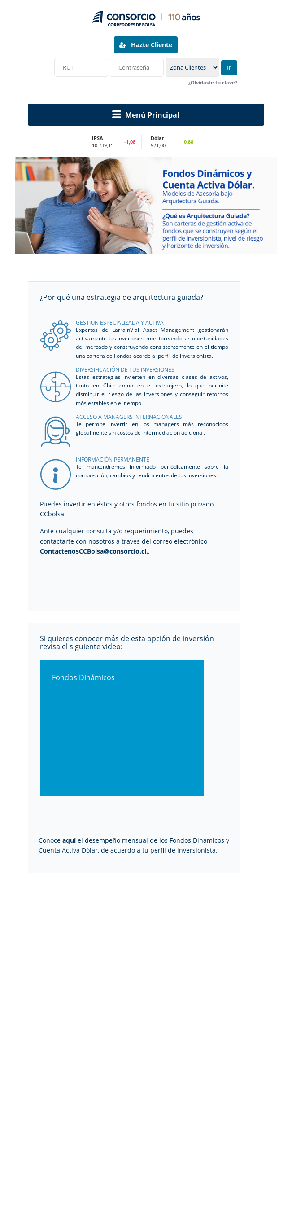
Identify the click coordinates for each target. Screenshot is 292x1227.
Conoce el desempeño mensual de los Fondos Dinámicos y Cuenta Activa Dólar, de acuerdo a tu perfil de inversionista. (134, 845)
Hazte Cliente (145, 44)
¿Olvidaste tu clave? (212, 82)
